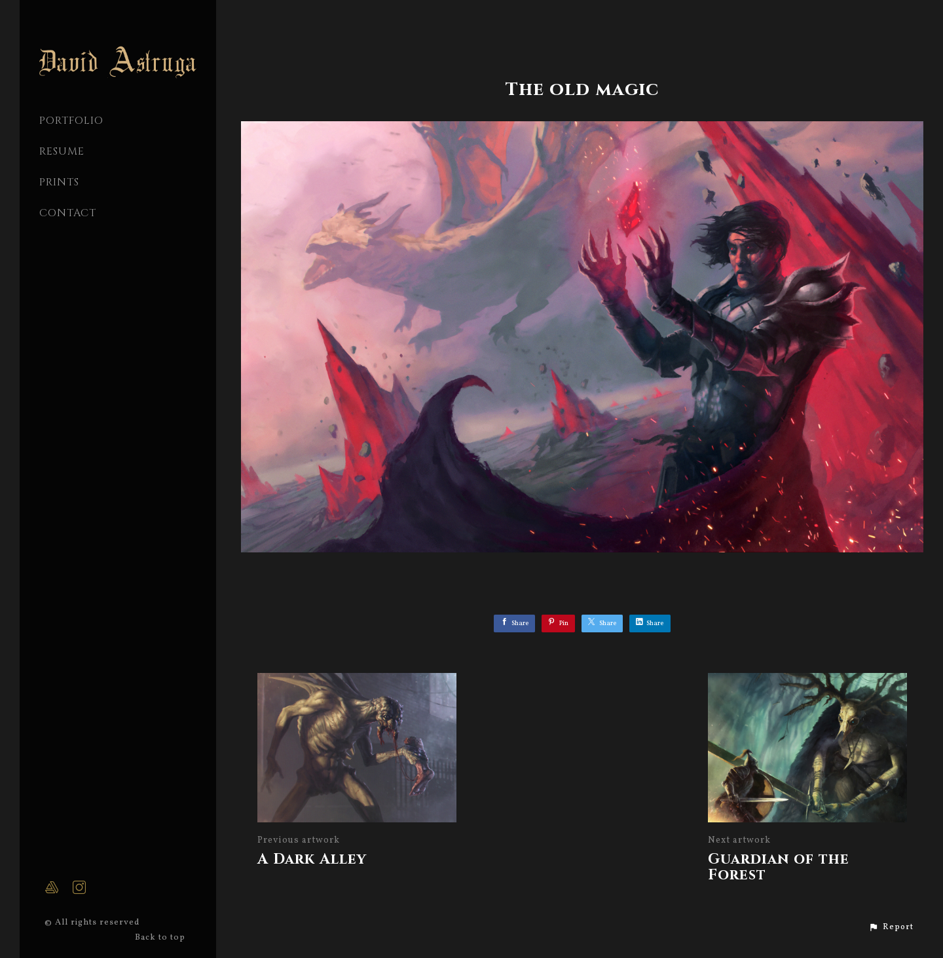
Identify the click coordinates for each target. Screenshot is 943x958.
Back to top (161, 938)
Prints (59, 182)
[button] (891, 927)
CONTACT (67, 213)
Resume (61, 151)
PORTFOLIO (71, 120)
